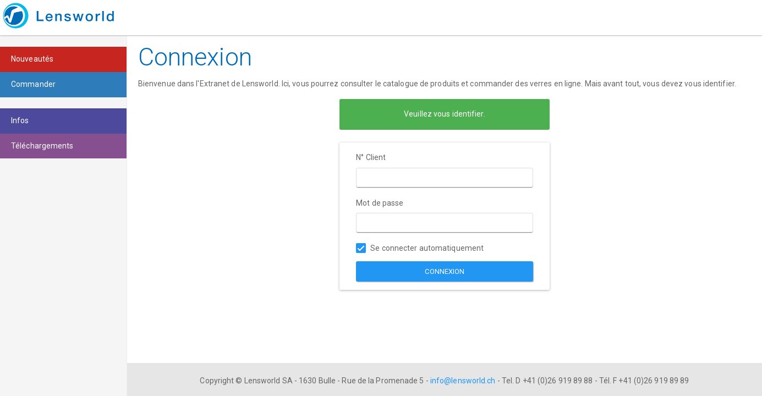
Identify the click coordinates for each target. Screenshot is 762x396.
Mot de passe (379, 203)
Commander (33, 84)
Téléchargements (42, 145)
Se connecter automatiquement (420, 248)
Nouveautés (32, 58)
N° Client (371, 157)
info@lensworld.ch (463, 380)
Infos (20, 120)
